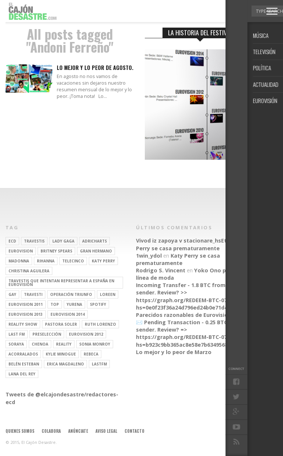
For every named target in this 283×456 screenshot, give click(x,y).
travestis (34, 241)
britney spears (56, 251)
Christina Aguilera (28, 270)
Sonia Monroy (94, 344)
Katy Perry (103, 261)
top (54, 304)
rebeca (91, 354)
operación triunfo (71, 294)
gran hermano (96, 251)
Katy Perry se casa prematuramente (192, 244)
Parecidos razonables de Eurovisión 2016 (190, 314)
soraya (16, 344)
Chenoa (40, 344)
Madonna (18, 261)
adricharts (94, 241)
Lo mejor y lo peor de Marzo (174, 352)
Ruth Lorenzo (100, 324)
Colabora (51, 431)
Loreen (107, 294)
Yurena (74, 304)
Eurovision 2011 (25, 304)
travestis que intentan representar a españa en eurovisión (61, 282)
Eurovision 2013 (25, 314)
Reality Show (22, 324)
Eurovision (20, 251)
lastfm (99, 364)
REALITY (63, 344)
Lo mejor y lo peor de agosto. (95, 67)
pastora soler (61, 324)
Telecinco (73, 261)
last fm (16, 334)
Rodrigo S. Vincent (160, 270)
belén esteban (23, 364)
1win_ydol (149, 255)
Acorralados (23, 354)
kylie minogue (61, 354)
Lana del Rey (21, 374)
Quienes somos (20, 431)
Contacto (134, 431)
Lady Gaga (63, 241)
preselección (46, 334)
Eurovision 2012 (86, 334)
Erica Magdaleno (65, 364)
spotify (98, 304)
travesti (33, 294)
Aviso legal (106, 431)
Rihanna (46, 261)
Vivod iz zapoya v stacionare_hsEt (181, 240)
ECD (12, 241)
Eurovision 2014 (67, 314)
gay (12, 294)
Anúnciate (78, 431)
